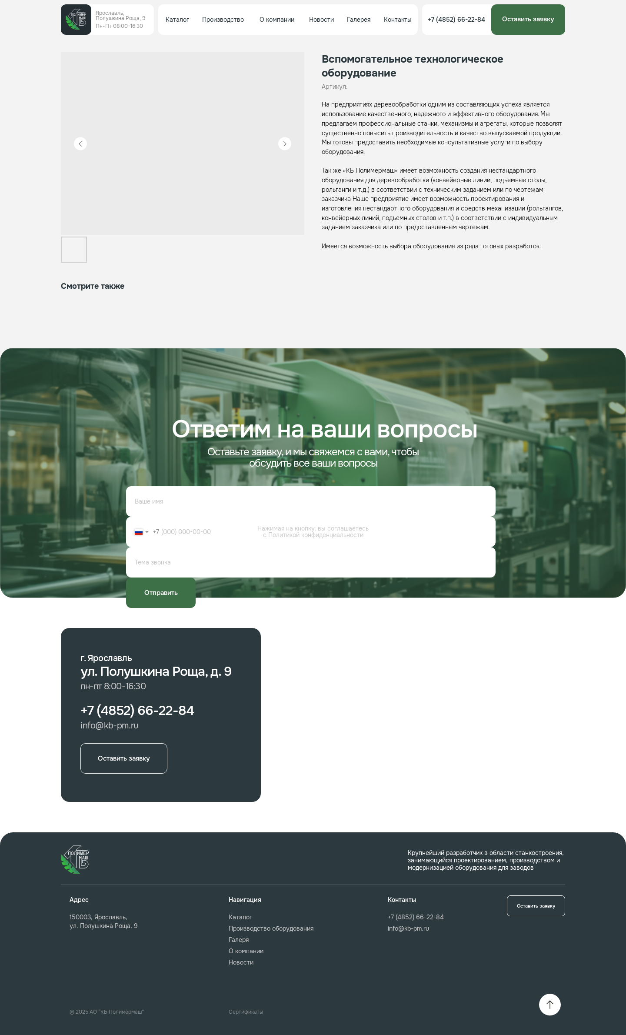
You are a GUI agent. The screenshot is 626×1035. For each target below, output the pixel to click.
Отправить (161, 592)
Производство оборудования (271, 928)
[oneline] (311, 562)
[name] (311, 501)
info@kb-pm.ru (408, 928)
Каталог (240, 917)
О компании (246, 951)
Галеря (239, 940)
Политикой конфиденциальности (315, 535)
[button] (528, 19)
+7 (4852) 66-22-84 (416, 917)
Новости (241, 962)
